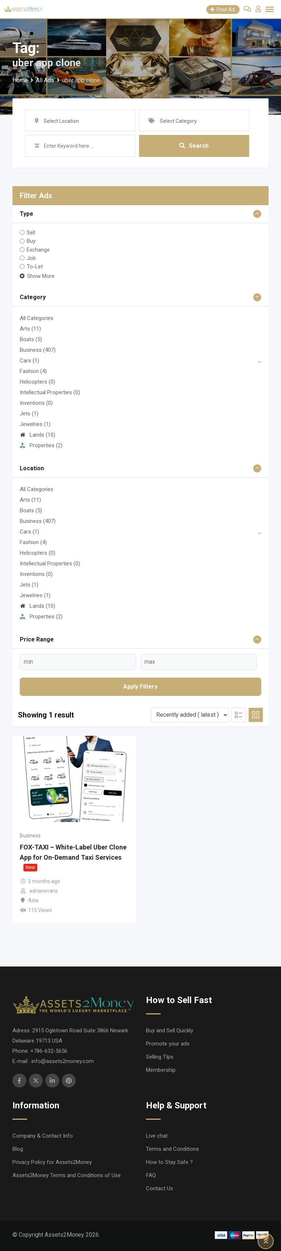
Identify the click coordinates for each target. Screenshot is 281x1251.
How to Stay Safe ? (169, 1162)
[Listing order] (190, 715)
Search (194, 145)
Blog (17, 1149)
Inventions (36, 403)
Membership (161, 1070)
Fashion (33, 371)
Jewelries (35, 424)
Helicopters (37, 381)
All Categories (36, 318)
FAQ (151, 1175)
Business (38, 350)
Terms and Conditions (172, 1149)
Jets (29, 413)
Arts (30, 328)
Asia (33, 900)
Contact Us (159, 1188)
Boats (31, 339)
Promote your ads (168, 1043)
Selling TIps (159, 1057)
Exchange (38, 249)
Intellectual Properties (50, 392)
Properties (41, 445)
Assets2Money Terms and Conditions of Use (66, 1175)
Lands (37, 435)
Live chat (157, 1136)
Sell (31, 232)
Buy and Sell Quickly (169, 1030)
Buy (31, 241)
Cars (29, 360)
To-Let (35, 266)
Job (31, 258)
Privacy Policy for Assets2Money (52, 1162)
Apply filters (140, 686)
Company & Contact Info (42, 1136)
